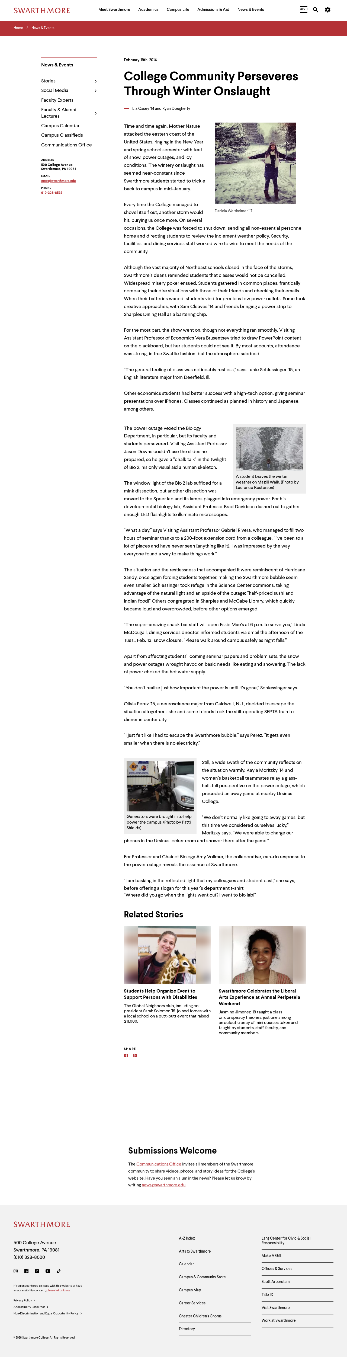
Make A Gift (271, 1256)
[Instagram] (17, 1272)
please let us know (58, 1290)
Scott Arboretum (276, 1282)
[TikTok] (59, 1272)
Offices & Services (277, 1269)
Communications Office (66, 145)
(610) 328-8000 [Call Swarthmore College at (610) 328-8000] (29, 1257)
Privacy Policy (25, 1301)
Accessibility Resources (31, 1307)
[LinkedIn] (37, 1272)
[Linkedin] (135, 1056)
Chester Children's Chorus (200, 1316)
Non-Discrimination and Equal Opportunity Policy (48, 1314)
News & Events (57, 65)
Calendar (186, 1264)
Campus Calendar (60, 125)
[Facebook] (126, 1056)
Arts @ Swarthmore (195, 1251)
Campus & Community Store (202, 1277)
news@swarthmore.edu (163, 1189)
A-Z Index (187, 1238)
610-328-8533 (52, 193)
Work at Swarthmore (279, 1321)
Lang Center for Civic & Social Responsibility (286, 1241)
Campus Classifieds (62, 135)
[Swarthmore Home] (42, 1225)
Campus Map (190, 1290)
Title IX (267, 1295)
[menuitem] (114, 10)
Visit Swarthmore (276, 1308)
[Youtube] (47, 1272)
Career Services (192, 1303)
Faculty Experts (57, 100)
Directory (187, 1329)
